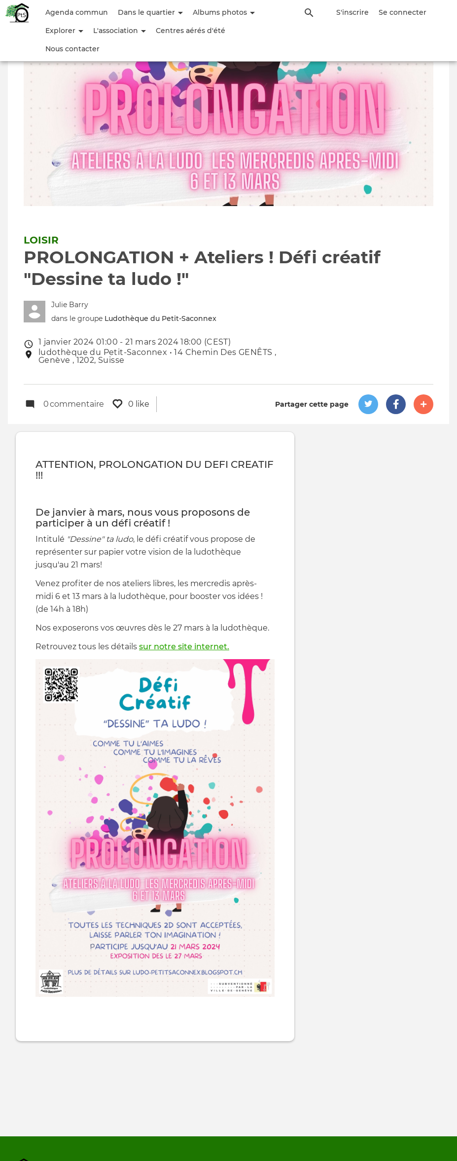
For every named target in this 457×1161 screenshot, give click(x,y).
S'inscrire (352, 12)
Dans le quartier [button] (150, 12)
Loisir (41, 240)
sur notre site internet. (184, 647)
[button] (368, 404)
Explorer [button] (64, 30)
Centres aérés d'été (190, 30)
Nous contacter (72, 48)
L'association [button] (119, 30)
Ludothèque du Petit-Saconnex (160, 318)
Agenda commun (76, 12)
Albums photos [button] (224, 12)
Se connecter (402, 12)
